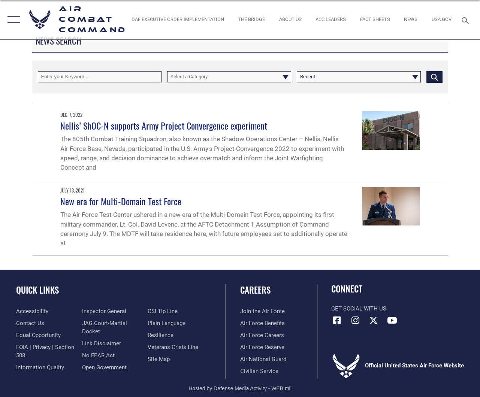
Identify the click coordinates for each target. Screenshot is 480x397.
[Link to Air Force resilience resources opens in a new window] (160, 335)
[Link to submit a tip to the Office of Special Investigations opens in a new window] (163, 311)
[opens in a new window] (441, 19)
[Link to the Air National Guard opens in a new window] (263, 359)
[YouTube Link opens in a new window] (392, 320)
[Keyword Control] (100, 76)
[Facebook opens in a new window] (336, 320)
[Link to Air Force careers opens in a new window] (262, 335)
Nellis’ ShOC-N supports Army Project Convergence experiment (163, 125)
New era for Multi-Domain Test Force (120, 201)
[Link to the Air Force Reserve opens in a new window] (262, 347)
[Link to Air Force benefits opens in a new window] (262, 323)
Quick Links (37, 290)
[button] (12, 19)
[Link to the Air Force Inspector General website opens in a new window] (104, 311)
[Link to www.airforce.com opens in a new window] (262, 311)
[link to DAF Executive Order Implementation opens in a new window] (177, 19)
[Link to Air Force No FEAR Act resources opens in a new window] (98, 355)
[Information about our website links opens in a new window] (101, 343)
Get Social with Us (358, 308)
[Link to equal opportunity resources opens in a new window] (38, 335)
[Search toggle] (466, 20)
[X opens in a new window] (373, 320)
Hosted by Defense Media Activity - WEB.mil (240, 388)
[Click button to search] (434, 76)
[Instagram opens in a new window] (355, 320)
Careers (255, 290)
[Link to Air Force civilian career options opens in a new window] (259, 371)
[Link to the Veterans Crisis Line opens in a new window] (173, 347)
